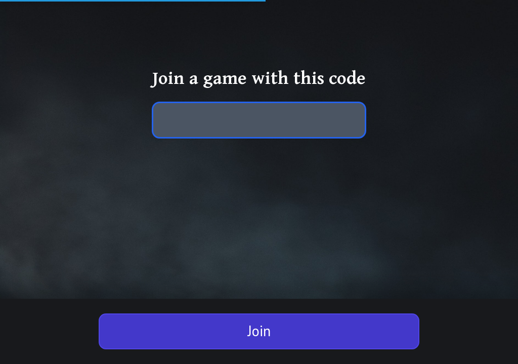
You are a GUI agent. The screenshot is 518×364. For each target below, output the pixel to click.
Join (259, 331)
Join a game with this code (259, 78)
